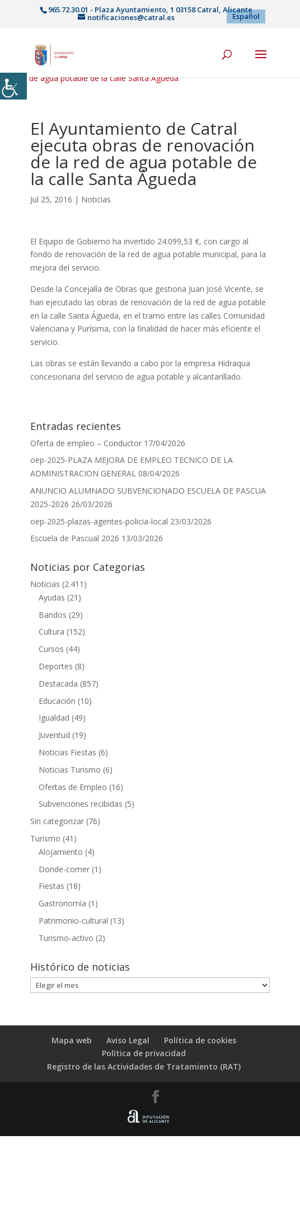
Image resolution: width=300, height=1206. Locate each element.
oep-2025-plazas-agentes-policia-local (99, 521)
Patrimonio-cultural (73, 920)
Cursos (51, 649)
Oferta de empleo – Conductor (86, 443)
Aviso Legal (127, 1040)
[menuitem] (246, 16)
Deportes (56, 666)
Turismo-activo (66, 938)
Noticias (96, 199)
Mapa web (71, 1040)
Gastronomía (62, 903)
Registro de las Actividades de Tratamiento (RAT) (144, 1066)
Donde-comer (64, 869)
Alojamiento (61, 851)
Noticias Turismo (70, 769)
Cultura (51, 631)
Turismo (45, 838)
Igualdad (54, 717)
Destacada (58, 683)
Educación (57, 701)
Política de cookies (200, 1040)
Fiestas (51, 886)
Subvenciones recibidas (81, 803)
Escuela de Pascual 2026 (74, 538)
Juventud (54, 735)
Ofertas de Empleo (73, 787)
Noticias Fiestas (67, 752)
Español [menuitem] (246, 16)
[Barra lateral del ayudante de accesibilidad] (13, 86)
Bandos (53, 614)
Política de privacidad (144, 1053)
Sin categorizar (57, 821)
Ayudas (52, 597)
